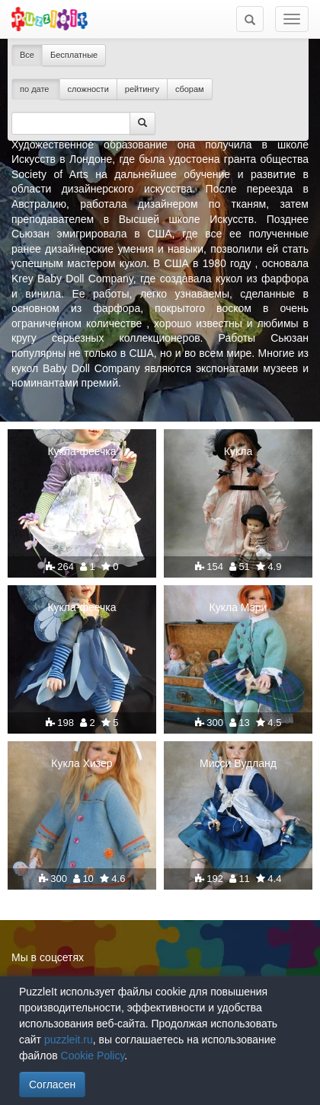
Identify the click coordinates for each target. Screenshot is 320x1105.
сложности (88, 89)
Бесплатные (74, 54)
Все (27, 54)
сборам (189, 89)
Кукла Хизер (81, 763)
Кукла (238, 451)
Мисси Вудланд (238, 763)
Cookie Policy (93, 1055)
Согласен (52, 1084)
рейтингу (142, 89)
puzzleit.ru (68, 1039)
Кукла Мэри (238, 607)
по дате (36, 89)
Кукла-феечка (81, 451)
